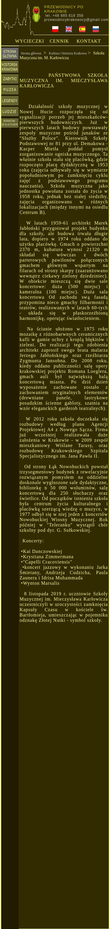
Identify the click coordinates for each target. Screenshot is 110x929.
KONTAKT (89, 41)
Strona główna (31, 53)
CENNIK (59, 41)
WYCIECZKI (29, 41)
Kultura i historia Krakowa (68, 53)
